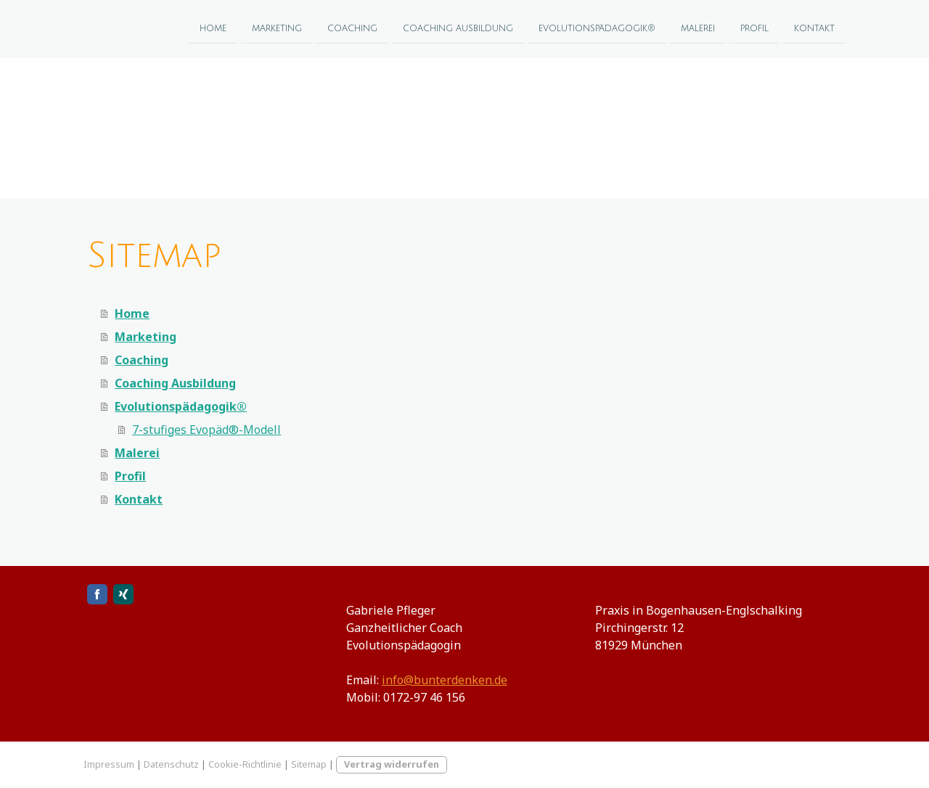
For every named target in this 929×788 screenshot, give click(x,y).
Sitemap (309, 764)
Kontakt (814, 28)
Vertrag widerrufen (391, 764)
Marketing (277, 28)
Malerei (698, 28)
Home (213, 28)
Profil (754, 28)
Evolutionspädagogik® (597, 28)
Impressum (108, 764)
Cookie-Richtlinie (245, 764)
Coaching (352, 28)
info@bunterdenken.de (444, 680)
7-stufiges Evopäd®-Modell (206, 430)
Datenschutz (171, 764)
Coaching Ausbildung (458, 28)
